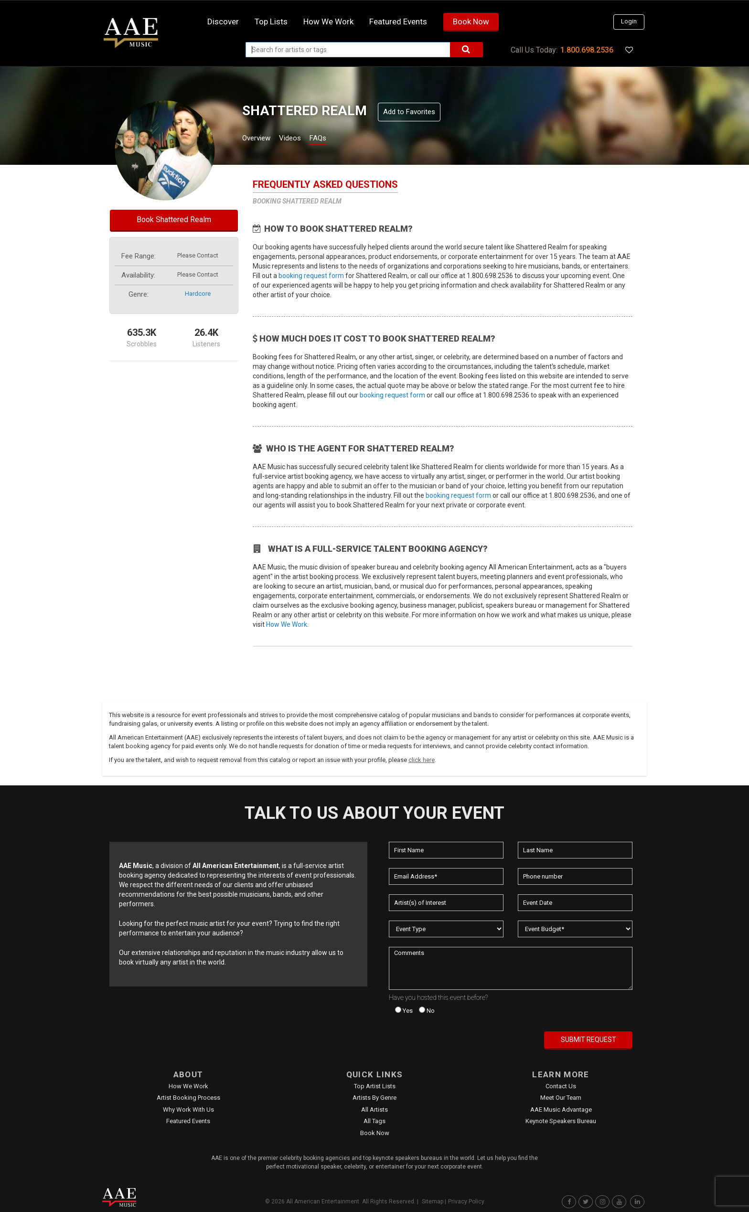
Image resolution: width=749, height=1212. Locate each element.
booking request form (311, 275)
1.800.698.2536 (586, 49)
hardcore (198, 293)
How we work (328, 21)
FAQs (335, 139)
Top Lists (271, 21)
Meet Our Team (560, 1097)
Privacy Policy (466, 1201)
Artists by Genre (374, 1097)
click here (421, 759)
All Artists (374, 1109)
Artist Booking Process (188, 1097)
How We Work (286, 624)
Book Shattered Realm (174, 219)
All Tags (374, 1121)
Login (629, 21)
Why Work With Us (188, 1109)
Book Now (471, 21)
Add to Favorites (409, 111)
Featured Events (398, 21)
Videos (302, 139)
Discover (223, 21)
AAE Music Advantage (561, 1109)
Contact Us (561, 1086)
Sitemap (432, 1201)
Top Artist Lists (375, 1086)
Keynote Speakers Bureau (560, 1121)
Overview (260, 139)
